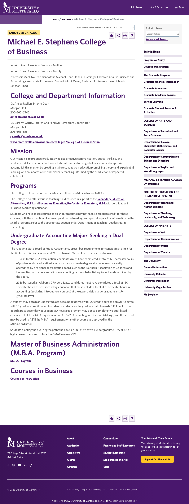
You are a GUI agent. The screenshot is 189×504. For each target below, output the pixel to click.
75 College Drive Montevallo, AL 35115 (26, 453)
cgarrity (15, 136)
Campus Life (110, 438)
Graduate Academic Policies (159, 95)
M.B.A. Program (20, 360)
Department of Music (156, 245)
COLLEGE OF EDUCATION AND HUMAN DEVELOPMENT (161, 194)
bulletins (59, 500)
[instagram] (13, 465)
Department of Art (154, 232)
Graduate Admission (155, 88)
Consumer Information (156, 280)
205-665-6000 (15, 456)
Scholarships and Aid (115, 459)
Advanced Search (157, 39)
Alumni (71, 459)
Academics (73, 445)
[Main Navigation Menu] (180, 7)
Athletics (72, 466)
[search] (137, 7)
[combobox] (105, 27)
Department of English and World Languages (159, 169)
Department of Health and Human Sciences (158, 204)
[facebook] (8, 465)
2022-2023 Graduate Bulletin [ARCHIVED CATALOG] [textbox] (99, 27)
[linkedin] (25, 465)
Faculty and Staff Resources (119, 445)
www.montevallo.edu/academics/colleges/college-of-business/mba (55, 142)
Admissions (73, 452)
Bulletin (66, 19)
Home (55, 19)
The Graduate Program (157, 75)
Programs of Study (154, 60)
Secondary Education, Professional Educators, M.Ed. (72, 203)
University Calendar (155, 274)
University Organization (157, 287)
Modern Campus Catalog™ (123, 500)
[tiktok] (31, 465)
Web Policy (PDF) (128, 489)
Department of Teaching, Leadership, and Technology (159, 215)
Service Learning (153, 101)
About (70, 438)
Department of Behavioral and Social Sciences (161, 133)
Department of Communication (161, 239)
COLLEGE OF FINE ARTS (157, 225)
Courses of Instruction (24, 378)
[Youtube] (19, 465)
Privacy (113, 489)
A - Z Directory (159, 7)
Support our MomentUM (157, 459)
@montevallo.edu (32, 136)
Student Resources (114, 452)
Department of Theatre (157, 252)
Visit (106, 466)
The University (152, 260)
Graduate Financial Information (161, 81)
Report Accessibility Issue (94, 489)
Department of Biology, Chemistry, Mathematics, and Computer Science (160, 146)
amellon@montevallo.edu (27, 116)
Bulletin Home (152, 51)
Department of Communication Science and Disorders (161, 158)
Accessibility (73, 489)
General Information (155, 267)
